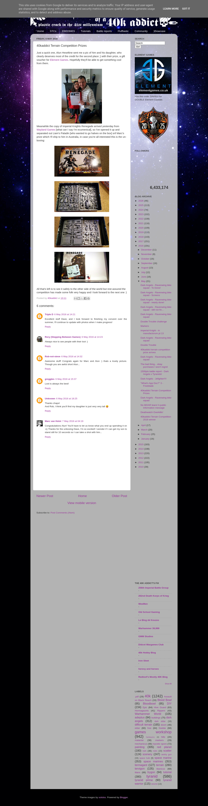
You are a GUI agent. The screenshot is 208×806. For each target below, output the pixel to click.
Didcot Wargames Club (151, 644)
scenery (147, 754)
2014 (141, 449)
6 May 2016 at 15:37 (65, 379)
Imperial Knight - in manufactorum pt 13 (152, 331)
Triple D (49, 314)
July (143, 272)
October (145, 258)
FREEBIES (68, 31)
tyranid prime (144, 780)
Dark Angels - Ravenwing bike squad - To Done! (156, 286)
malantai (139, 740)
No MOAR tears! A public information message (153, 406)
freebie (162, 728)
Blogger (124, 797)
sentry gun (166, 754)
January (145, 438)
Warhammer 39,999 (148, 628)
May (143, 281)
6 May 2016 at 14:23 (92, 337)
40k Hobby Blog (147, 652)
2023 (141, 214)
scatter (167, 750)
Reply (48, 326)
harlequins (150, 737)
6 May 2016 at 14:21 (64, 314)
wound (154, 784)
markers (159, 740)
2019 (141, 232)
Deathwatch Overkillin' (152, 412)
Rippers (161, 710)
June (144, 276)
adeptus (140, 717)
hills (163, 737)
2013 (141, 453)
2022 (141, 218)
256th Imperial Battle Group (153, 587)
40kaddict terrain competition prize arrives (155, 351)
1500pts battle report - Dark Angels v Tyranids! (155, 372)
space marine (163, 757)
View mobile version (81, 503)
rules (155, 751)
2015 (141, 444)
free (149, 728)
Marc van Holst (53, 421)
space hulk (145, 758)
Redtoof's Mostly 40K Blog (152, 677)
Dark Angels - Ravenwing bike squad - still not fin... (156, 308)
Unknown (50, 398)
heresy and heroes (148, 669)
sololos (102, 797)
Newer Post (44, 496)
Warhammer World (148, 713)
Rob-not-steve (52, 356)
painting (140, 747)
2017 (141, 241)
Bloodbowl (149, 703)
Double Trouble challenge (154, 321)
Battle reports (104, 31)
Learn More (171, 8)
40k (148, 696)
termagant (141, 764)
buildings (155, 717)
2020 (141, 228)
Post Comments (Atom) (63, 512)
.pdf (137, 696)
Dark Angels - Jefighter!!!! (154, 378)
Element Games (59, 60)
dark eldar (159, 721)
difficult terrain (143, 724)
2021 (141, 223)
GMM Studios (145, 636)
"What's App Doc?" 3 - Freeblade (152, 384)
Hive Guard (160, 707)
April (143, 425)
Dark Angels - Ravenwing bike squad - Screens (156, 293)
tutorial (167, 772)
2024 (141, 210)
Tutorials (86, 31)
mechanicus (141, 744)
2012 (141, 458)
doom (164, 725)
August (145, 267)
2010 (141, 467)
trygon (151, 772)
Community (141, 31)
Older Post (119, 496)
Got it (186, 8)
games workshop (153, 732)
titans (137, 772)
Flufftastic (123, 31)
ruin (144, 751)
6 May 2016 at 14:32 (71, 356)
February (146, 434)
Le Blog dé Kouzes (148, 620)
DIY (169, 703)
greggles (49, 379)
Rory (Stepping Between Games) (63, 337)
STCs (53, 31)
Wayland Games (46, 129)
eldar (137, 728)
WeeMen (143, 604)
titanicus (161, 769)
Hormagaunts (142, 710)
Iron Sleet (143, 660)
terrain (160, 764)
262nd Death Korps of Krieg (153, 596)
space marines (153, 761)
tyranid (152, 776)
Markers (145, 326)
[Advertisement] (153, 525)
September (147, 263)
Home (40, 31)
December (146, 249)
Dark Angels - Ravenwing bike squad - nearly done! (156, 301)
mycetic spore (160, 744)
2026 (141, 200)
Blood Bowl (164, 699)
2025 (141, 205)
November (146, 254)
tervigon (140, 768)
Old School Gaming (149, 612)
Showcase (159, 31)
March (144, 429)
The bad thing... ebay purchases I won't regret (154, 365)
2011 (141, 462)
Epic (145, 707)
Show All (168, 684)
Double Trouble (148, 345)
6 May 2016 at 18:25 (66, 398)
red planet (164, 747)
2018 (141, 237)
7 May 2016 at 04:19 (72, 421)
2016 (141, 245)
